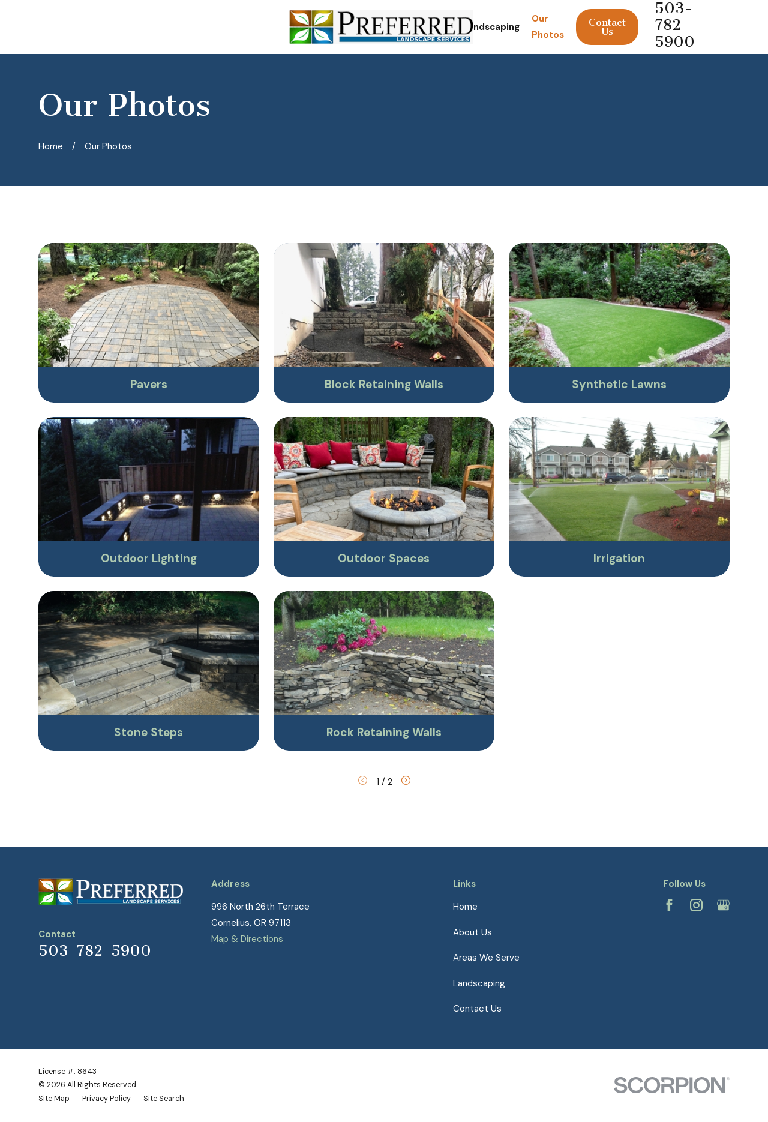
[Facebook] (669, 905)
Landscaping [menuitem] (491, 27)
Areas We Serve (486, 958)
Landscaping (479, 983)
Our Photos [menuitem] (548, 27)
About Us (472, 932)
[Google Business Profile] (723, 905)
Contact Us (607, 27)
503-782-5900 (94, 951)
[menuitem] (54, 1099)
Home (465, 907)
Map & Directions (247, 939)
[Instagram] (696, 905)
